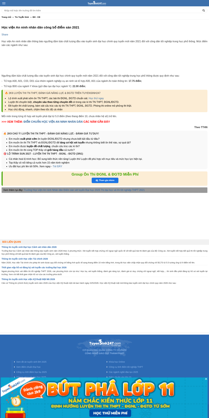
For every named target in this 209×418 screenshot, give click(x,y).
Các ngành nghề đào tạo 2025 (123, 372)
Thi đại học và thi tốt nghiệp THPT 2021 (123, 190)
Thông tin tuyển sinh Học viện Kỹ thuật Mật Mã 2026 (28, 279)
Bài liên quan (11, 242)
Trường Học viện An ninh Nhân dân (43, 190)
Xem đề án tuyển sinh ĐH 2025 (31, 362)
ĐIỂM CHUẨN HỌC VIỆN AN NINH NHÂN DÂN (53, 121)
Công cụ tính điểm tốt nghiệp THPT (126, 367)
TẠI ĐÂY (57, 166)
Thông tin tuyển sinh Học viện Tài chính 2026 (25, 259)
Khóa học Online (117, 362)
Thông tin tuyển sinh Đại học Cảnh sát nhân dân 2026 (29, 247)
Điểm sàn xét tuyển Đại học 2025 (82, 190)
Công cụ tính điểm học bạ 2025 (31, 372)
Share (5, 34)
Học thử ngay (96, 98)
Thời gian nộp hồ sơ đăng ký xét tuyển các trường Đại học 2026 (34, 267)
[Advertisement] (104, 63)
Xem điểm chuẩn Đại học (28, 367)
